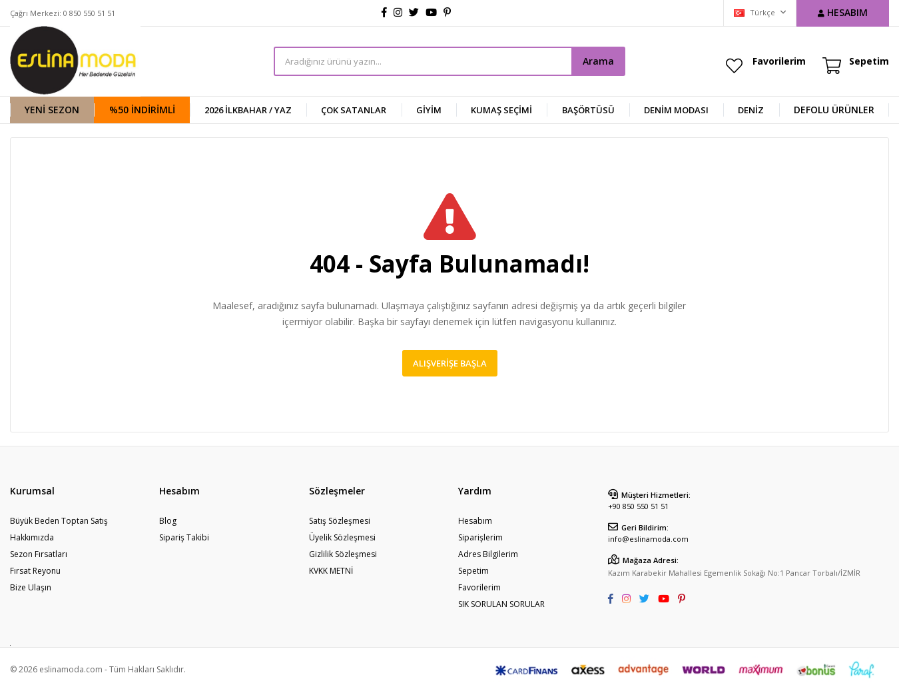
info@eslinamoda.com (648, 539)
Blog (167, 520)
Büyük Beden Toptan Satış (59, 520)
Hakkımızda (32, 537)
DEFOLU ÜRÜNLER (834, 109)
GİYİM (429, 110)
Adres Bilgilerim (488, 554)
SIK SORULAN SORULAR (501, 604)
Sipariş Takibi (184, 537)
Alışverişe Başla (450, 363)
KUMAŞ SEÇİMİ (501, 110)
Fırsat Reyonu (35, 570)
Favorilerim (779, 61)
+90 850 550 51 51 (638, 506)
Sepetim (473, 570)
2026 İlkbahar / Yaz (248, 110)
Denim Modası (676, 110)
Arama (598, 61)
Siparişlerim (480, 537)
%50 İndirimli (142, 109)
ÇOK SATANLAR (353, 110)
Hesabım (475, 520)
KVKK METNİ (331, 570)
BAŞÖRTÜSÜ (588, 110)
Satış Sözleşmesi (339, 520)
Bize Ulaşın (30, 587)
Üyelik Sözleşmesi (342, 537)
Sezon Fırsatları (38, 554)
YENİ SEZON (52, 109)
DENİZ (751, 110)
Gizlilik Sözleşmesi (343, 554)
